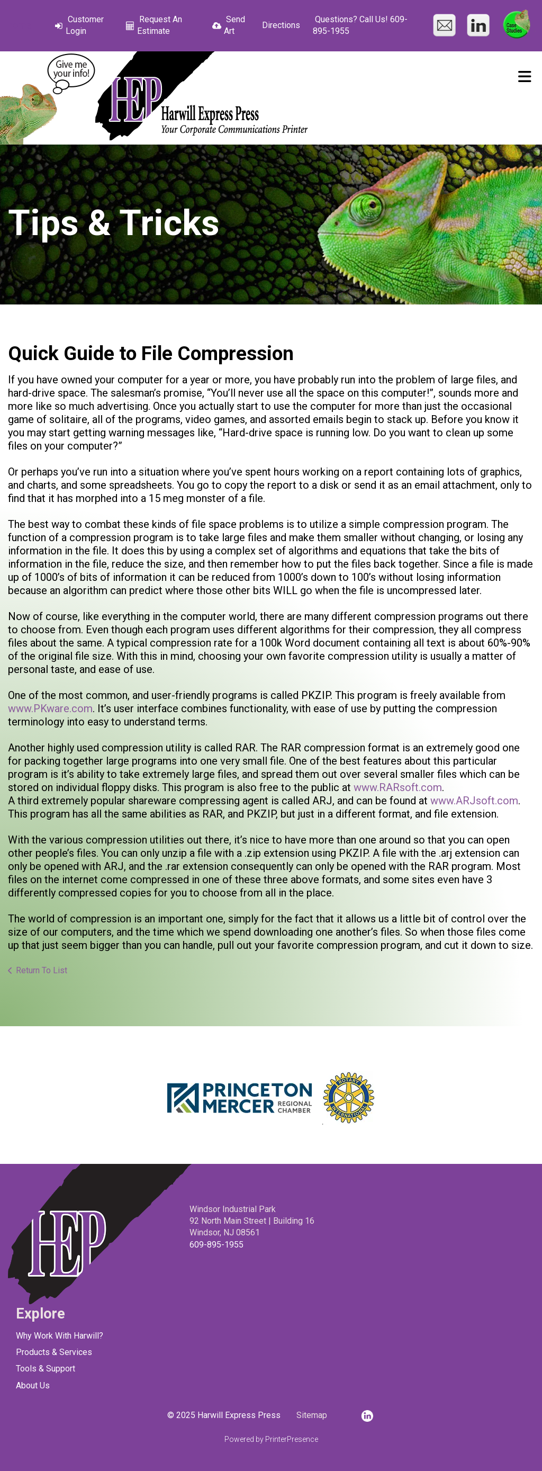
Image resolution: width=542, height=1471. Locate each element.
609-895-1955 (216, 1245)
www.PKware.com (50, 708)
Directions (281, 25)
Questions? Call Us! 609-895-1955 (360, 25)
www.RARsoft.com (398, 787)
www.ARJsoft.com (474, 800)
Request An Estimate (159, 25)
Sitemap (311, 1415)
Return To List (41, 970)
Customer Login (85, 25)
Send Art (234, 25)
